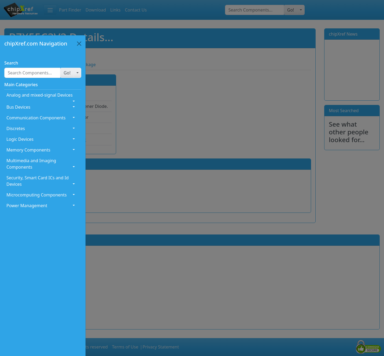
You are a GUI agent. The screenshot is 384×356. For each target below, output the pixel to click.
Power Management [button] (26, 206)
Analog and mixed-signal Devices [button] (39, 95)
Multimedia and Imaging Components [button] (31, 164)
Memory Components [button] (28, 150)
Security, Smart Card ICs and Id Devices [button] (37, 181)
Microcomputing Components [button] (36, 195)
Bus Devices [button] (18, 107)
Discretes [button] (15, 128)
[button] (67, 73)
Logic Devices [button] (20, 139)
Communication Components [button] (35, 118)
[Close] (79, 43)
